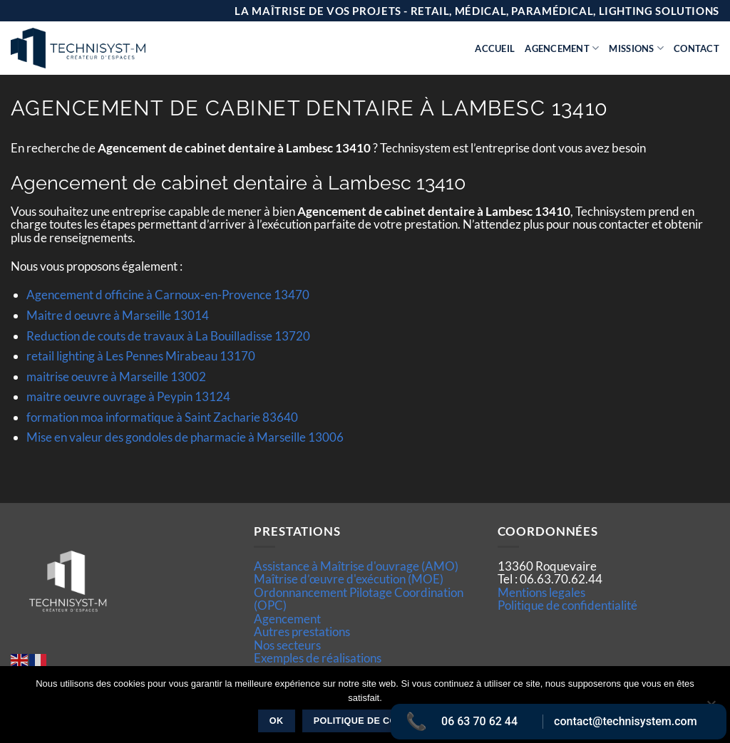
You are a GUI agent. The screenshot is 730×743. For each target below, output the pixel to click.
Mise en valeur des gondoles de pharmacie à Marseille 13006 (185, 437)
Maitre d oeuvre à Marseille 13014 (117, 315)
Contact (696, 48)
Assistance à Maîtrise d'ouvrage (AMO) (356, 565)
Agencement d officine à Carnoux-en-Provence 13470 (167, 294)
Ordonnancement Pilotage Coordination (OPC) (358, 599)
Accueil (495, 48)
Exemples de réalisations (317, 657)
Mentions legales (541, 592)
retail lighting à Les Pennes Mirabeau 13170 (140, 355)
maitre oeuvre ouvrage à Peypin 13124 (128, 396)
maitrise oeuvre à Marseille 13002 (116, 376)
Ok (276, 721)
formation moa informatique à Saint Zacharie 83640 (162, 417)
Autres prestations (302, 631)
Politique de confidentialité (567, 605)
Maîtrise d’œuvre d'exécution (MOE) (348, 578)
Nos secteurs (287, 645)
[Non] (710, 708)
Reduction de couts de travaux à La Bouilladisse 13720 (168, 335)
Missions (636, 48)
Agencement (562, 48)
